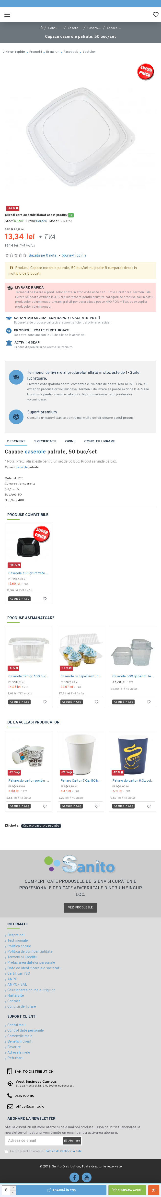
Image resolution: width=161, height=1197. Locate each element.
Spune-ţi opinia (74, 255)
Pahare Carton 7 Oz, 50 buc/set (81, 781)
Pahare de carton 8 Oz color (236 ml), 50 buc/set (133, 781)
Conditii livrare (99, 441)
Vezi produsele (80, 908)
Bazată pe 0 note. (43, 255)
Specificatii (45, 441)
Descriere (16, 441)
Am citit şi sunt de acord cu (43, 1151)
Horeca (41, 221)
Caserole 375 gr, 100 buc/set (29, 676)
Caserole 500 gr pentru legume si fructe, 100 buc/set (133, 676)
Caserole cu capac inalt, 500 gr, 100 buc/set (81, 676)
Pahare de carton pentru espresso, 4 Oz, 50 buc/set (29, 781)
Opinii (70, 441)
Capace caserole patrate (41, 826)
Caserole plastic (99, 28)
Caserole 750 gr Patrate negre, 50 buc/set (29, 573)
